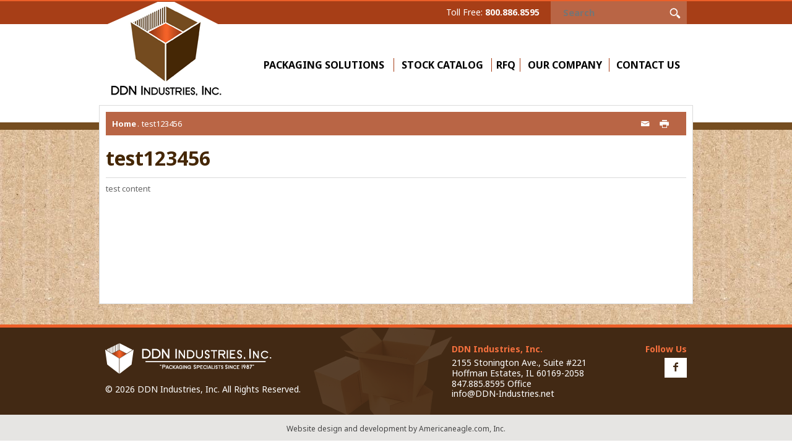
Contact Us (648, 65)
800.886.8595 (512, 12)
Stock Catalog (442, 65)
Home (124, 123)
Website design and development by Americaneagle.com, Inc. (396, 428)
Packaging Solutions (327, 65)
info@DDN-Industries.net (503, 393)
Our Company (568, 65)
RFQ (505, 65)
